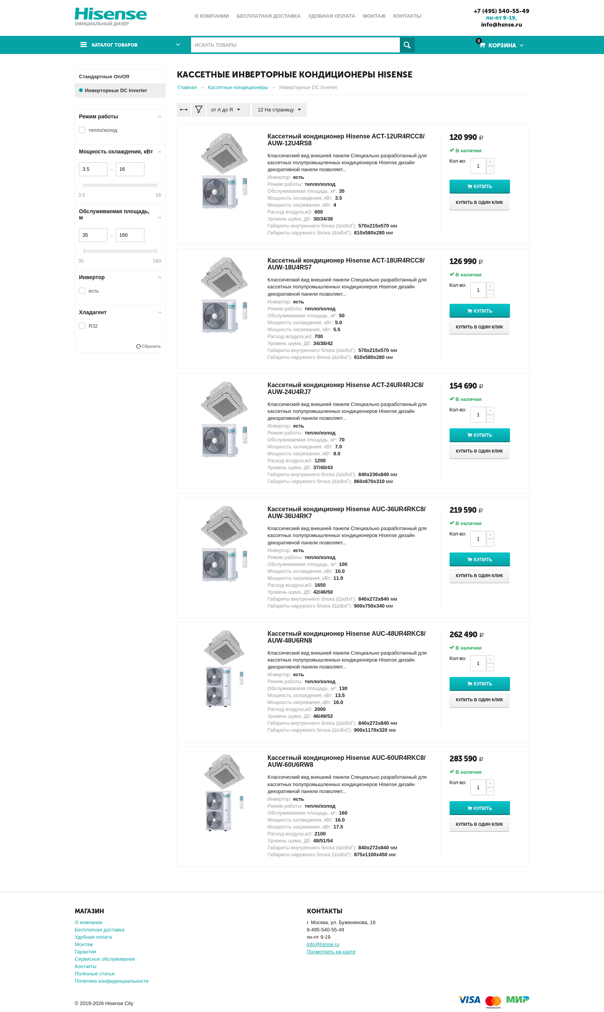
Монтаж (84, 944)
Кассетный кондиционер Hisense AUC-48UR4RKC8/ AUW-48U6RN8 (334, 636)
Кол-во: (458, 160)
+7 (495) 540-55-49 (498, 11)
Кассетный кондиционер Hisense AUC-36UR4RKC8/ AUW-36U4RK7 (334, 512)
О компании (88, 922)
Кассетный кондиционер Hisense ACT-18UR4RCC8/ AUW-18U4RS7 (333, 263)
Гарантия (85, 951)
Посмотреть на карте (331, 951)
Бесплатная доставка (99, 929)
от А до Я (227, 109)
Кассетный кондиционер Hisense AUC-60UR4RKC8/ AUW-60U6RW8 (334, 761)
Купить (488, 186)
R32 (93, 325)
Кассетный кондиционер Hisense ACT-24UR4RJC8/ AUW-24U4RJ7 (333, 388)
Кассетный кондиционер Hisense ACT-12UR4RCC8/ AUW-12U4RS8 (333, 139)
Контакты (85, 966)
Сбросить (151, 346)
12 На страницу (276, 109)
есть (94, 290)
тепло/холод (103, 130)
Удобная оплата (93, 937)
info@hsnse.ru (499, 24)
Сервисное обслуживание (105, 958)
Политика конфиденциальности (112, 980)
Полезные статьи (94, 973)
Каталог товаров (118, 44)
